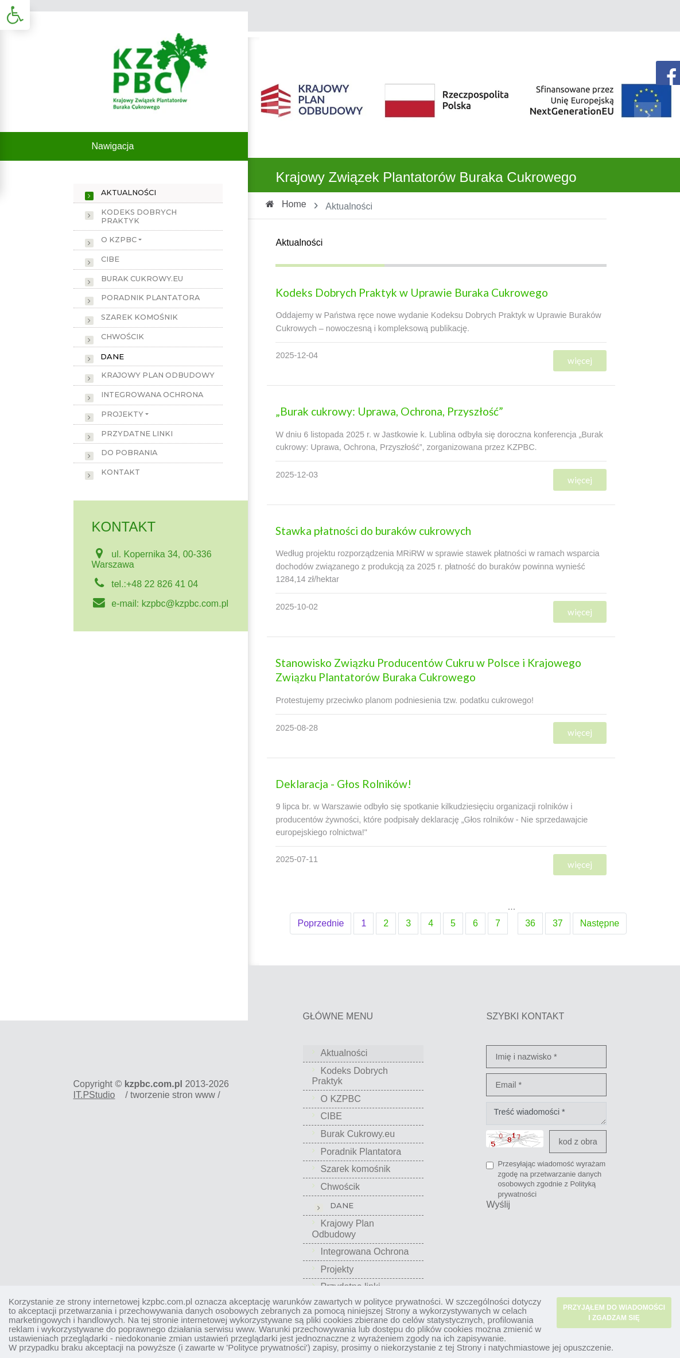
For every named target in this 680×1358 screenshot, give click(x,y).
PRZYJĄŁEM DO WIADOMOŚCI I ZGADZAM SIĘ (614, 1312)
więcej (580, 360)
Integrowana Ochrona (152, 394)
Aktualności (128, 192)
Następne (600, 923)
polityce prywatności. (403, 1301)
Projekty (122, 414)
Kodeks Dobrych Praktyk (139, 216)
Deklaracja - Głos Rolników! (343, 783)
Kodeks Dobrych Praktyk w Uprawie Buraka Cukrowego (411, 292)
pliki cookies (329, 1320)
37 (558, 923)
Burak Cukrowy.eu (142, 278)
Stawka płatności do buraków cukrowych (373, 530)
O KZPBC (119, 239)
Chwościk (122, 336)
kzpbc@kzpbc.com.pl (185, 603)
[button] (15, 15)
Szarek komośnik (139, 317)
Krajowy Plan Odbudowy (158, 375)
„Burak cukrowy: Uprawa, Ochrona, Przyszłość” (390, 411)
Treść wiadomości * (546, 1113)
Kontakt (120, 472)
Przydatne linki (137, 433)
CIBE (110, 259)
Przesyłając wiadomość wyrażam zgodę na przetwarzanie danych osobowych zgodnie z (551, 1178)
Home (294, 204)
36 (530, 923)
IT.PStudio (94, 1095)
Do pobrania (129, 452)
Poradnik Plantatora (150, 297)
